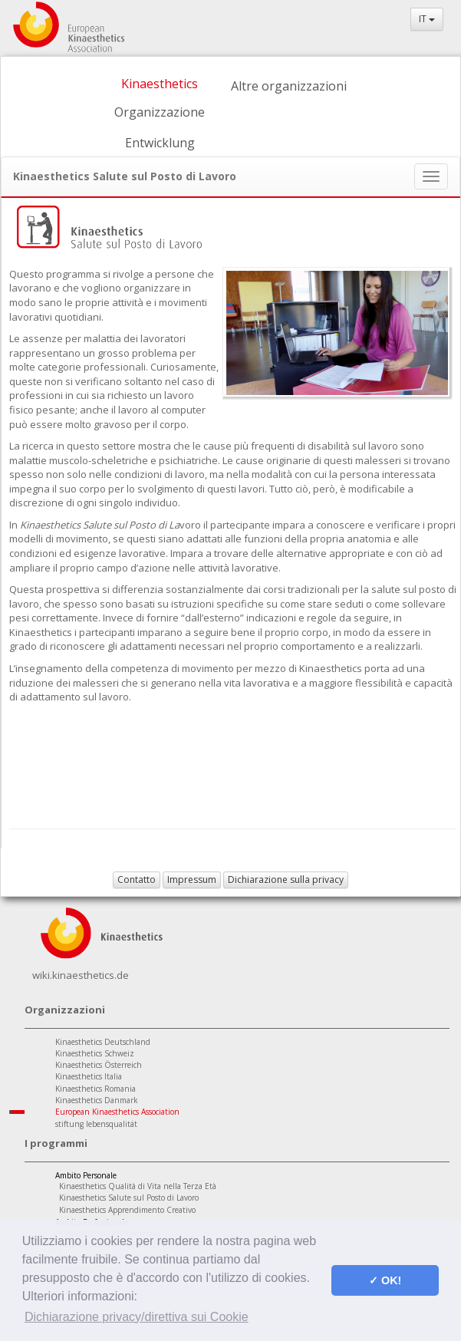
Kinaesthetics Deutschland (102, 1041)
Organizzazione (159, 112)
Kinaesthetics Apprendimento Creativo (127, 1209)
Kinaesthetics (159, 83)
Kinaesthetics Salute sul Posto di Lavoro (129, 1197)
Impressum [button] (191, 879)
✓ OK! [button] (385, 1280)
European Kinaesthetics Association (117, 1111)
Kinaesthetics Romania (95, 1088)
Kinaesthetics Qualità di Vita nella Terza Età (137, 1186)
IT (427, 18)
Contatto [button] (136, 879)
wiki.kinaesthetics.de (80, 975)
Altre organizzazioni (289, 85)
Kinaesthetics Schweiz (94, 1053)
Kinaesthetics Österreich (98, 1064)
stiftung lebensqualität (96, 1124)
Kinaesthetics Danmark (96, 1100)
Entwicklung (160, 142)
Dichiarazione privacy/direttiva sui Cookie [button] (137, 1316)
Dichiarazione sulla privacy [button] (286, 879)
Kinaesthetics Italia (88, 1076)
